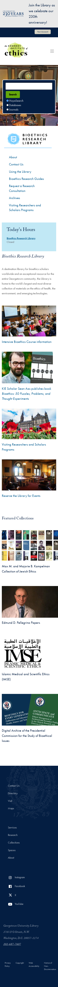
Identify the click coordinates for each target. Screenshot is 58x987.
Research (12, 835)
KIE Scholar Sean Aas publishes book (26, 393)
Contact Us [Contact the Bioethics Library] (16, 164)
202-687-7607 (12, 944)
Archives (14, 198)
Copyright (20, 963)
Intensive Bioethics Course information (26, 342)
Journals (13, 109)
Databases (15, 105)
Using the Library (20, 171)
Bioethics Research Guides (26, 179)
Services (12, 827)
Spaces (11, 850)
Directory (13, 793)
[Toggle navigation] (52, 51)
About (13, 157)
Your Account (42, 31)
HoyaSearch (16, 101)
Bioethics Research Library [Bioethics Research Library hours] (21, 238)
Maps (11, 808)
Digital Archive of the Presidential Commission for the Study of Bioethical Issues (27, 735)
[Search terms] (28, 86)
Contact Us (13, 785)
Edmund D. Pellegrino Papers (21, 622)
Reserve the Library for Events (21, 496)
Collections (14, 842)
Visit (10, 801)
